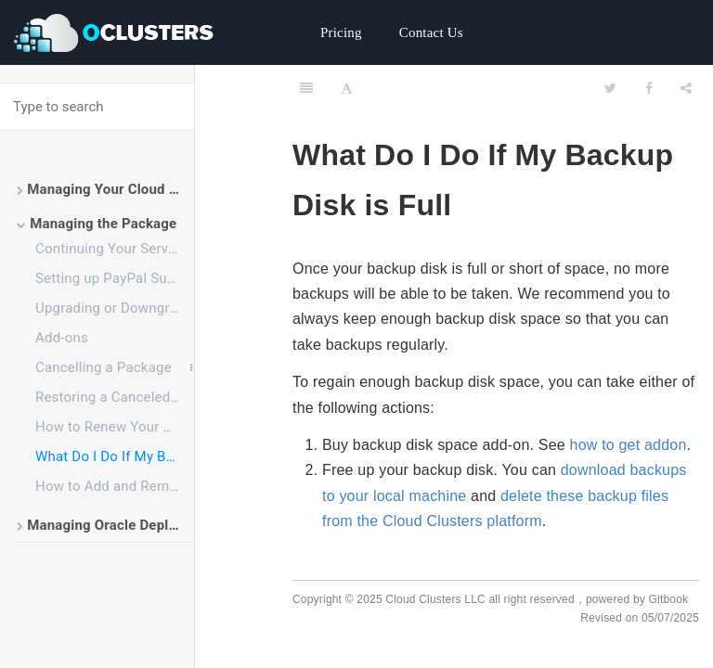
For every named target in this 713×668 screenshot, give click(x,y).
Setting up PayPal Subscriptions (114, 278)
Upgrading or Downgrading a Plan (114, 308)
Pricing (341, 32)
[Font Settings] (347, 88)
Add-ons (61, 337)
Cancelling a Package (103, 367)
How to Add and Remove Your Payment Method (114, 486)
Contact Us (431, 32)
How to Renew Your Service (114, 426)
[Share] (686, 88)
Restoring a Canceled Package (114, 397)
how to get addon (628, 445)
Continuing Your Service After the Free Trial (114, 248)
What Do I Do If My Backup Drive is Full (114, 456)
